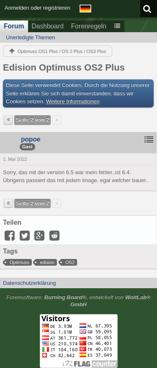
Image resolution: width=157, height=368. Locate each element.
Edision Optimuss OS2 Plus (64, 67)
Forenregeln (88, 26)
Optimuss (19, 262)
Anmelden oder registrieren (37, 8)
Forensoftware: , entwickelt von (78, 300)
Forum (14, 26)
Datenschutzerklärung (29, 283)
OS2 (70, 262)
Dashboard (48, 26)
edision (47, 262)
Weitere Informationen (73, 101)
